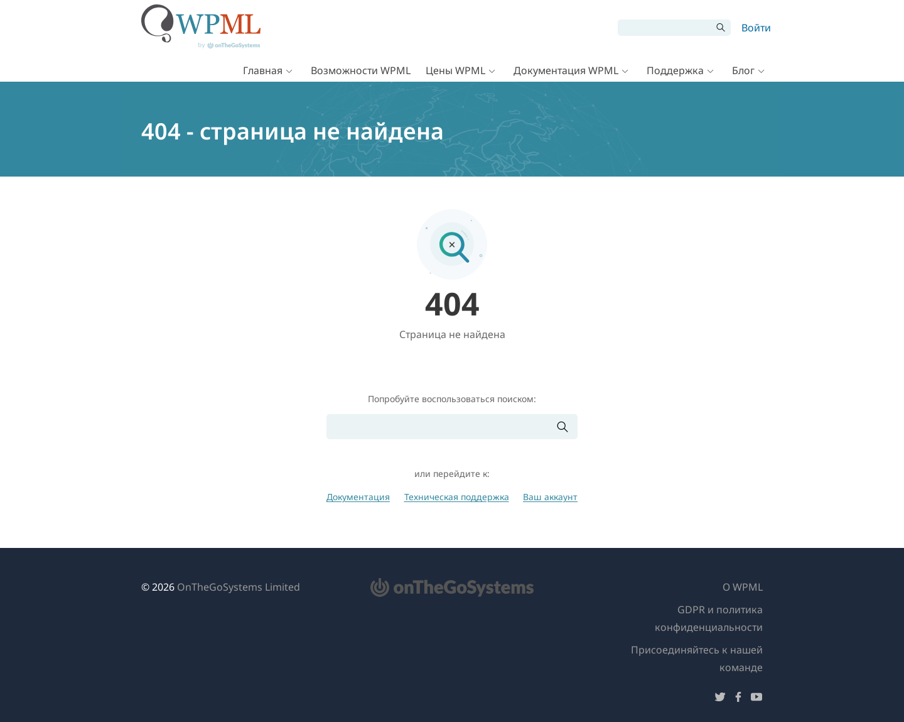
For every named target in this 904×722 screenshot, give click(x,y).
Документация (358, 497)
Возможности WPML (361, 70)
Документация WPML (566, 70)
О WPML (743, 587)
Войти (756, 28)
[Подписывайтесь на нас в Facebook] (738, 699)
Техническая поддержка (456, 497)
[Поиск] (665, 27)
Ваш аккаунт (550, 497)
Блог (743, 70)
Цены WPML (455, 70)
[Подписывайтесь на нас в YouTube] (756, 699)
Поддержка (675, 70)
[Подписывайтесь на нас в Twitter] (720, 699)
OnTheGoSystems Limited (238, 587)
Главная (262, 70)
